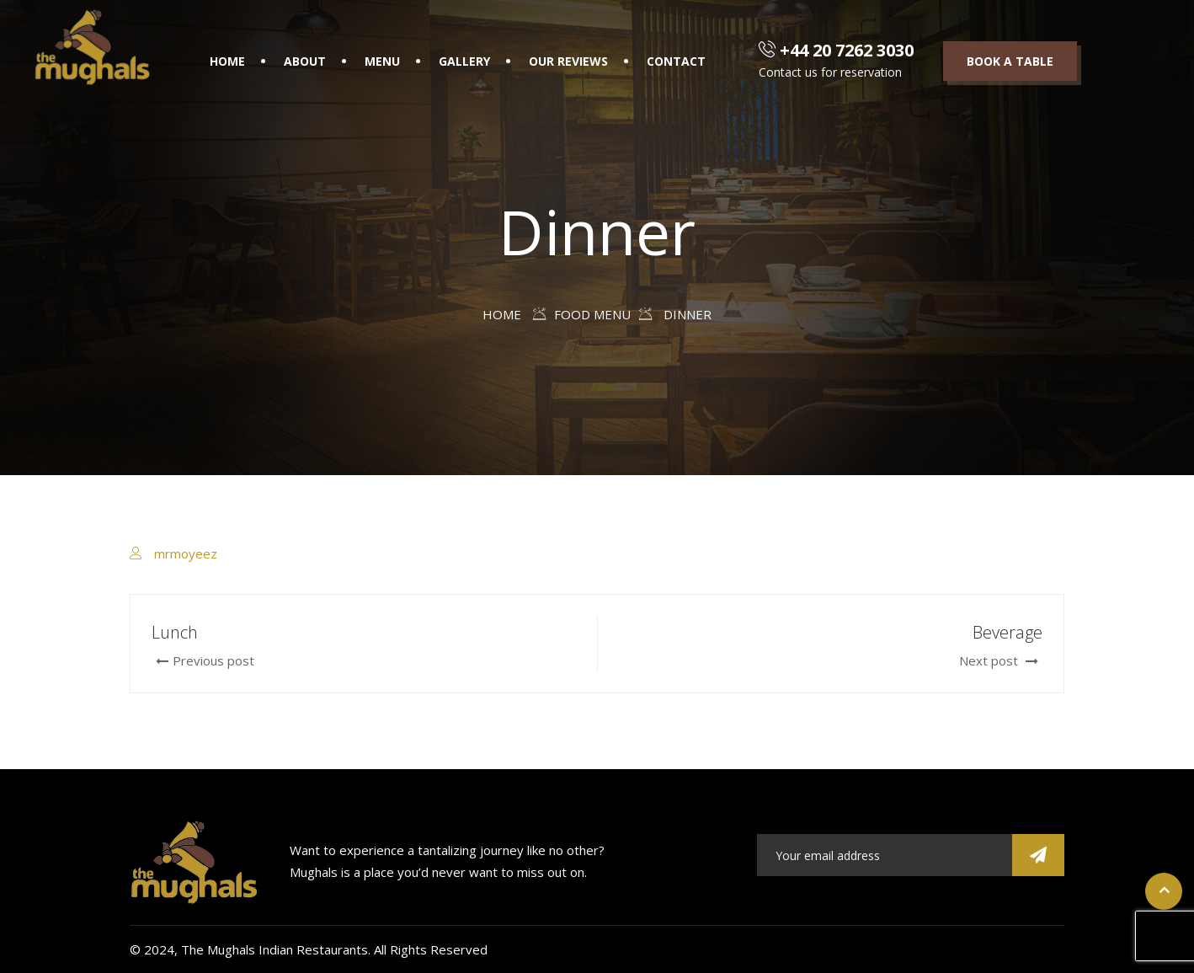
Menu (382, 61)
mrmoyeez (185, 553)
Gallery (464, 61)
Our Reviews (568, 61)
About (305, 61)
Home (227, 61)
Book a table (1010, 61)
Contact (676, 61)
